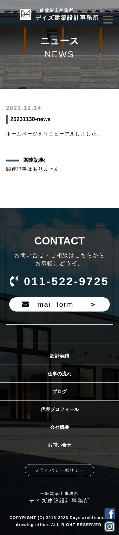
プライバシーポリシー (59, 470)
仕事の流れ (59, 373)
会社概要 (59, 427)
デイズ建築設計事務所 (67, 14)
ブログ (59, 391)
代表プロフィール (60, 409)
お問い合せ (59, 445)
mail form (59, 304)
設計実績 (59, 356)
